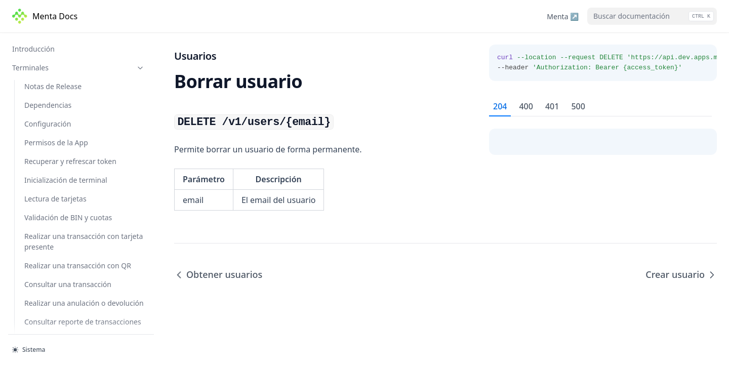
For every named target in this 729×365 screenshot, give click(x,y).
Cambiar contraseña (68, 239)
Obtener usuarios (63, 164)
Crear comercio (59, 328)
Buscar (45, 42)
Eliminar (47, 61)
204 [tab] (500, 106)
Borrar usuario (59, 183)
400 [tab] (526, 106)
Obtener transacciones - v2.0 (81, 113)
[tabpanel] (603, 135)
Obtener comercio (64, 310)
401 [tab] (552, 106)
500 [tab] (578, 106)
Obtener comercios (65, 291)
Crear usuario (57, 202)
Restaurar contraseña (70, 221)
